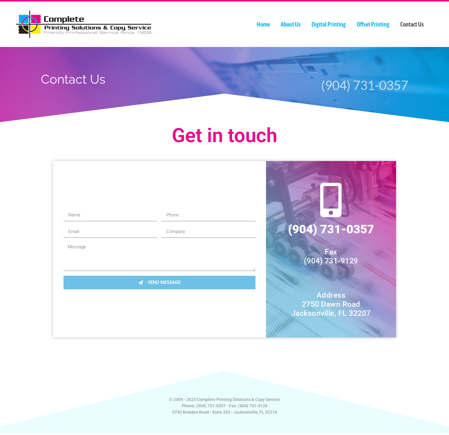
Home (263, 24)
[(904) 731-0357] (331, 200)
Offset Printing (373, 24)
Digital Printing (328, 24)
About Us (291, 24)
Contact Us (412, 24)
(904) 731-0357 (331, 229)
